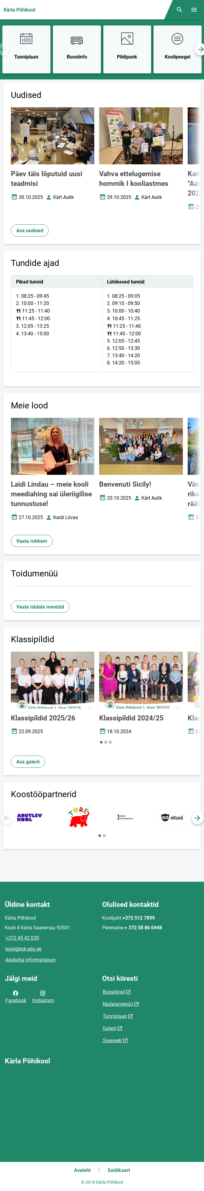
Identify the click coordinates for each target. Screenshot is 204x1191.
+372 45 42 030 (22, 938)
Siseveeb (112, 1040)
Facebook (15, 996)
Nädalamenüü (118, 1004)
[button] (101, 742)
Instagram (43, 996)
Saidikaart (119, 1170)
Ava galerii (28, 762)
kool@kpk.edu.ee (23, 949)
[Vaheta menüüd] (194, 9)
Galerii (109, 1028)
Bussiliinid (114, 992)
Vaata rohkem (31, 541)
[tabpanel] (102, 323)
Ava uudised (29, 230)
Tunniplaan (115, 1016)
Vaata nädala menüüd (40, 607)
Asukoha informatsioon (30, 960)
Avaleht (82, 1170)
